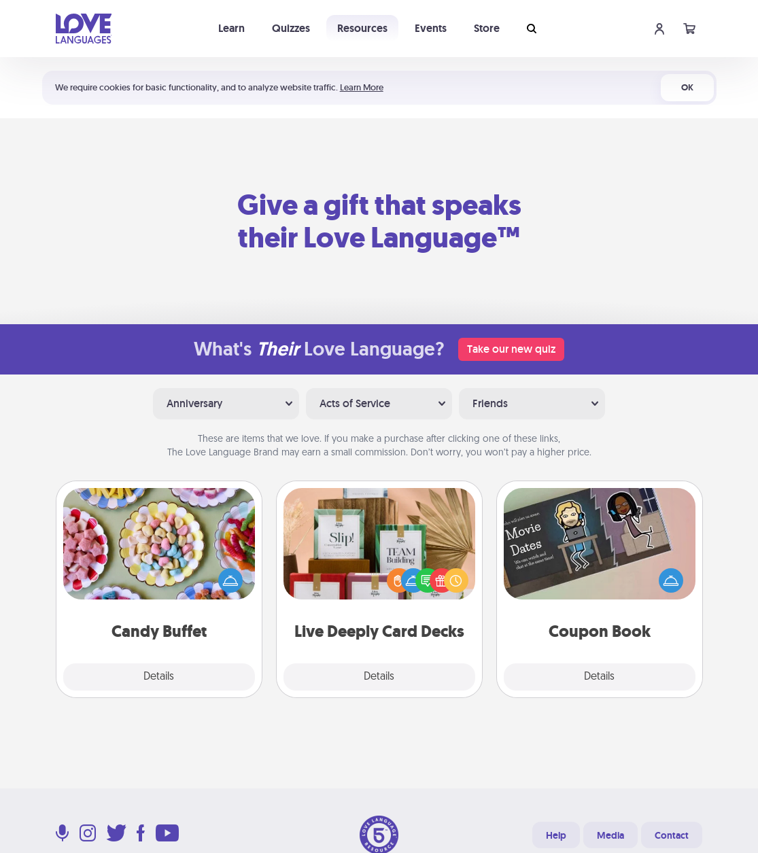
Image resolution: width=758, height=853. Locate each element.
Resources (362, 28)
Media (610, 835)
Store (487, 28)
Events (431, 28)
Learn (231, 28)
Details (158, 677)
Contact (672, 835)
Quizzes (291, 28)
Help (556, 835)
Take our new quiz (511, 349)
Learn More (361, 87)
